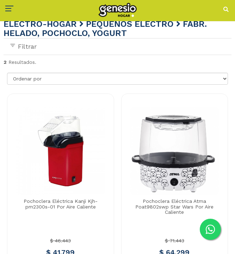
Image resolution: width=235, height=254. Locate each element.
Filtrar (23, 46)
